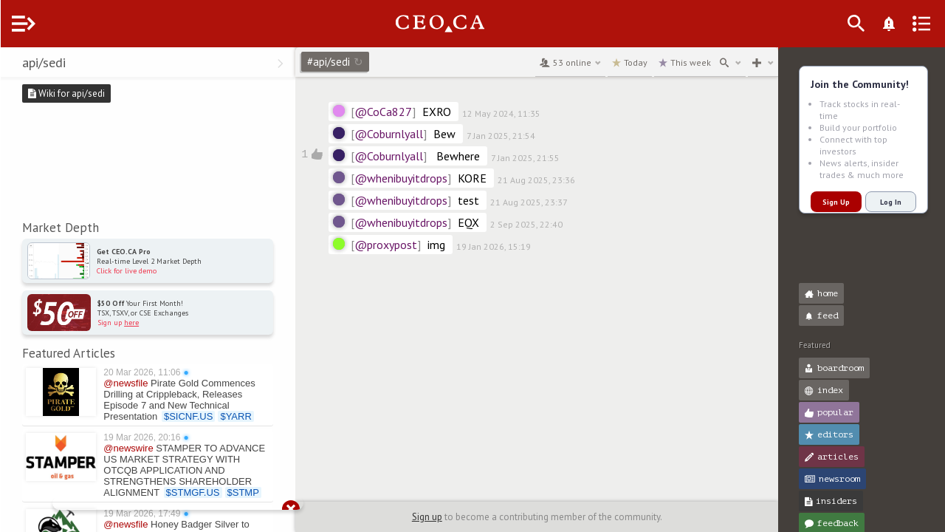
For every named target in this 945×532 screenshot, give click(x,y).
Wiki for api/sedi (96, 93)
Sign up (442, 517)
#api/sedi (365, 62)
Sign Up (836, 202)
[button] (15, 65)
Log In (890, 202)
